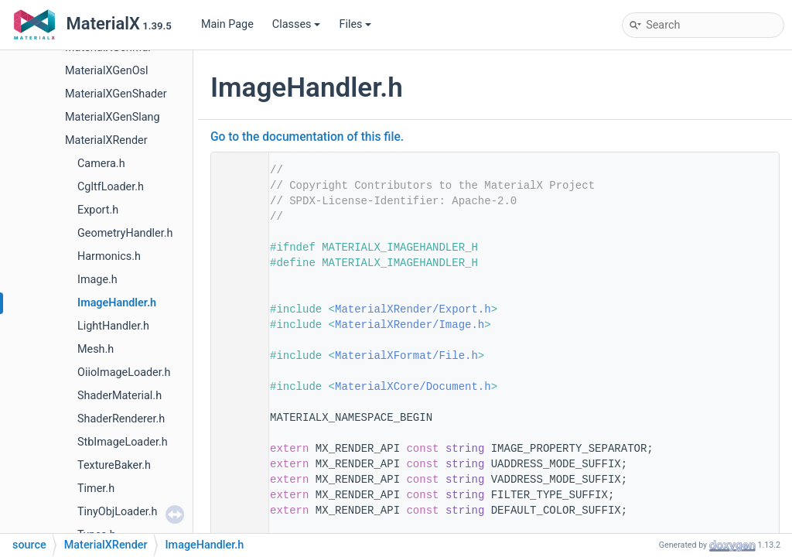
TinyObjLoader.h (117, 511)
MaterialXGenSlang (112, 117)
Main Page (227, 24)
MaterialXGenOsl (106, 70)
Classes (296, 24)
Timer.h (95, 488)
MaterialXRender (106, 140)
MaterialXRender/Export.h (413, 309)
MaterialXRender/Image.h (409, 325)
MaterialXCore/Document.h (413, 387)
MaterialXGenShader (116, 94)
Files (355, 24)
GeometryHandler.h (124, 233)
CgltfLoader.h (110, 186)
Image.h (97, 279)
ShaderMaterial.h (119, 395)
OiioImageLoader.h (123, 372)
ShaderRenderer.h (121, 418)
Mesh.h (95, 349)
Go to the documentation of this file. (307, 137)
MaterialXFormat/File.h (406, 356)
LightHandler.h (113, 326)
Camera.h (101, 163)
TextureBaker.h (114, 465)
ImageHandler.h (116, 302)
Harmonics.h (109, 256)
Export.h (97, 210)
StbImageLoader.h (122, 442)
